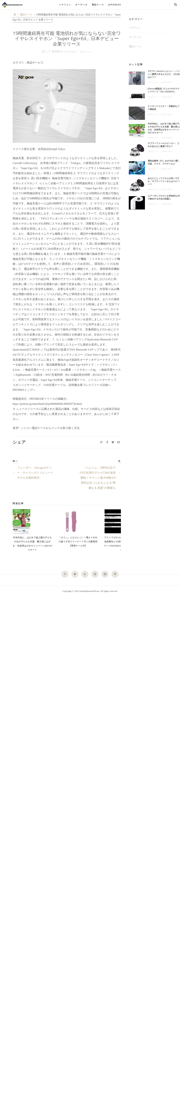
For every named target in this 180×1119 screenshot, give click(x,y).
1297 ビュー (86, 51)
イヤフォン (65, 4)
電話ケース (98, 4)
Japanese (114, 4)
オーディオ (81, 4)
